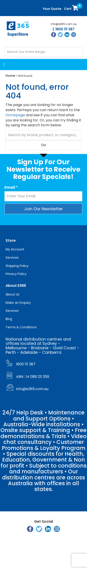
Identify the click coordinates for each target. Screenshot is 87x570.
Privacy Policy (16, 274)
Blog (9, 319)
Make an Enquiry (18, 302)
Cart (71, 7)
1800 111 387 (65, 29)
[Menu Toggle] (20, 64)
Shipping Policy (17, 266)
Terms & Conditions (21, 327)
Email (11, 187)
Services (12, 257)
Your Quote (52, 8)
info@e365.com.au (64, 24)
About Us (12, 294)
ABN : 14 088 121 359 (32, 376)
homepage (15, 115)
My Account (15, 249)
